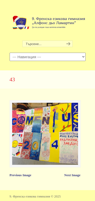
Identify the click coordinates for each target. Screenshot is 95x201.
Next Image (72, 175)
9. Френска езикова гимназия (48, 20)
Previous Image (20, 175)
